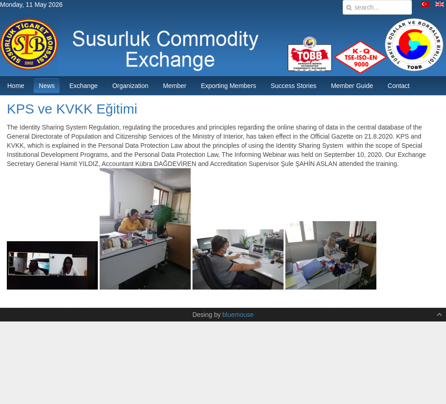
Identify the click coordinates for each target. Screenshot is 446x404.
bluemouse (238, 314)
